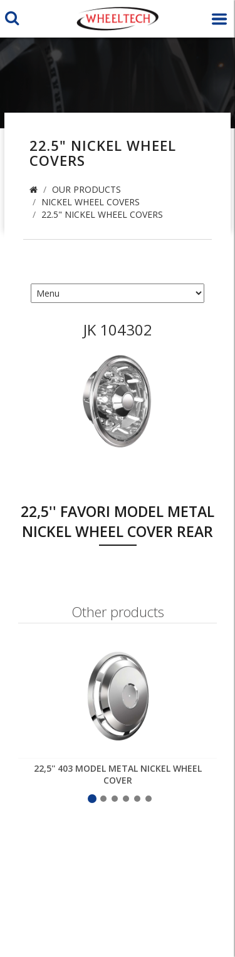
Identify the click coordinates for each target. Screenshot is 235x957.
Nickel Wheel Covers (90, 202)
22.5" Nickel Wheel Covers (102, 214)
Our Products (86, 189)
